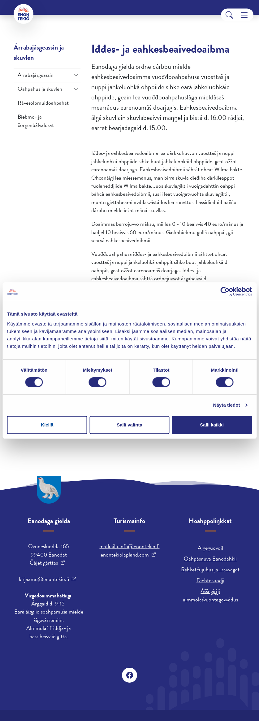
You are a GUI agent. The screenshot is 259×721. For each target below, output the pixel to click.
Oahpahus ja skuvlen (40, 89)
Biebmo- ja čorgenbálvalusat (36, 120)
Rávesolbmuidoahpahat (43, 102)
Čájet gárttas (44, 563)
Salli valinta (129, 424)
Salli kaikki (212, 424)
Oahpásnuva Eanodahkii (210, 558)
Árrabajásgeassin (36, 75)
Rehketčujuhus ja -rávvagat (210, 569)
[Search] (229, 15)
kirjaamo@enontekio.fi (44, 579)
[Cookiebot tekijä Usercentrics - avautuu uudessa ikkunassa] (225, 291)
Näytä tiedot (226, 405)
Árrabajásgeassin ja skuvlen (39, 52)
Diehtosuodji (210, 580)
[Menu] (244, 15)
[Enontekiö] (23, 14)
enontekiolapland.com (125, 555)
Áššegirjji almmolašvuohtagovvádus (210, 595)
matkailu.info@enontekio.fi (129, 546)
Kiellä (47, 424)
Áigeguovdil (210, 548)
